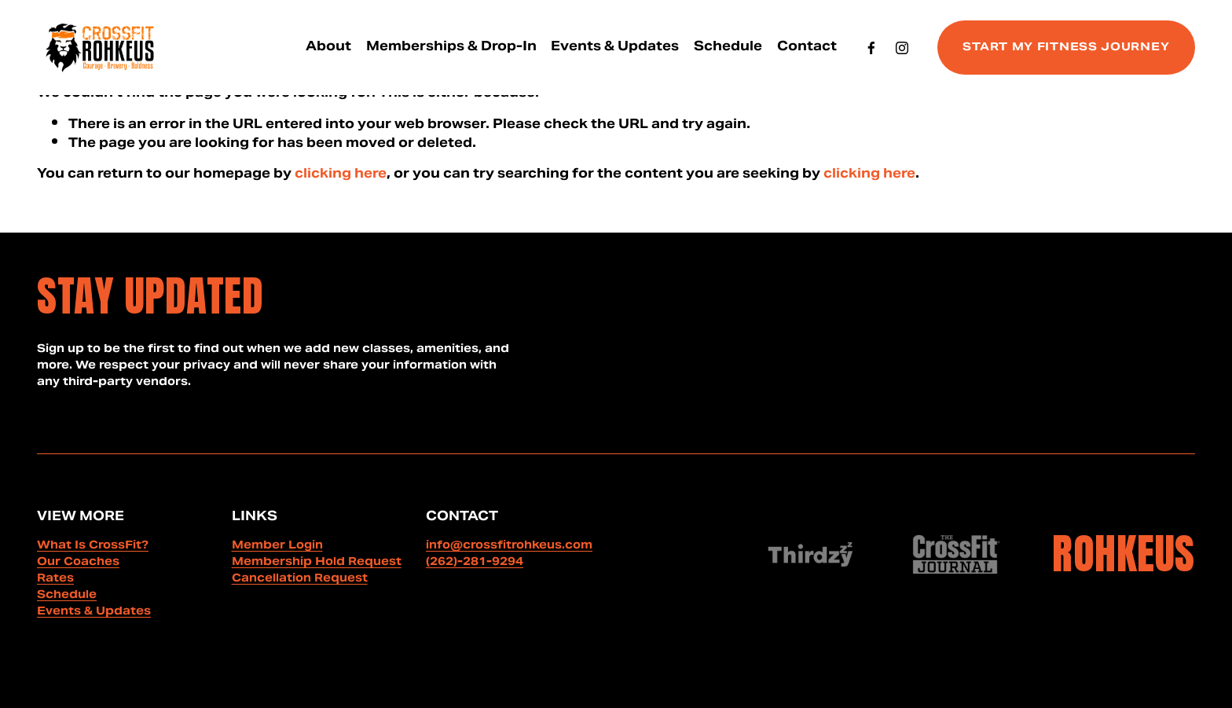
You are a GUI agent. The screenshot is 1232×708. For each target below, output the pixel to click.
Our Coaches (78, 563)
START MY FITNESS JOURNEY (1065, 48)
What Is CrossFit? (92, 546)
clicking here (341, 174)
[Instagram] (902, 48)
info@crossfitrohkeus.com (509, 546)
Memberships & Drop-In (451, 47)
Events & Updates (615, 47)
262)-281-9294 (476, 563)
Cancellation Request (300, 579)
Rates (55, 579)
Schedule (728, 47)
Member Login (277, 546)
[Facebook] (871, 48)
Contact (807, 47)
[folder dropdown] (328, 47)
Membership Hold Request (317, 563)
